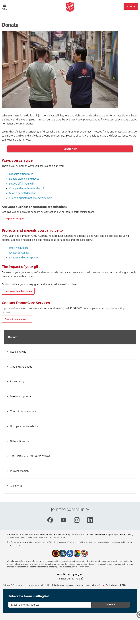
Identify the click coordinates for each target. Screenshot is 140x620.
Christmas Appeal (19, 252)
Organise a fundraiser (21, 173)
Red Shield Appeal (19, 247)
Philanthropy (17, 381)
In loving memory (19, 470)
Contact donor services (17, 319)
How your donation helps (18, 291)
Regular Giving (18, 351)
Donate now (131, 7)
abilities (57, 561)
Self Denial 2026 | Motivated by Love (30, 455)
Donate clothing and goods (24, 178)
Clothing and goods (21, 366)
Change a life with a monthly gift (27, 188)
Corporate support (15, 218)
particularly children (80, 567)
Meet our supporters (21, 396)
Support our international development (30, 198)
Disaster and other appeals (23, 257)
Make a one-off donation (22, 193)
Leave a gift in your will (21, 183)
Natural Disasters (19, 441)
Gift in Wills (16, 485)
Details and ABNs (116, 585)
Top (134, 615)
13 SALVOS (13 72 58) (70, 578)
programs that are (39, 564)
